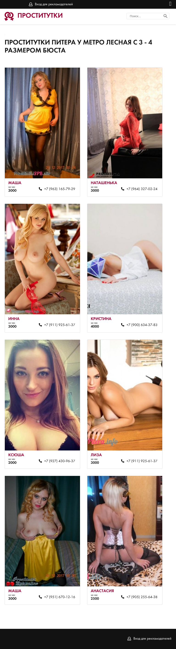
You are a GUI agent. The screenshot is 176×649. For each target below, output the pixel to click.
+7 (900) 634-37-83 (141, 325)
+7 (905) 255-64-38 (141, 597)
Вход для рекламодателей (54, 4)
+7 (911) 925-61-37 (59, 325)
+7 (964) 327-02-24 (141, 189)
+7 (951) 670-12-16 (59, 597)
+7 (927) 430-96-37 (59, 461)
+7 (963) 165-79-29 (59, 189)
